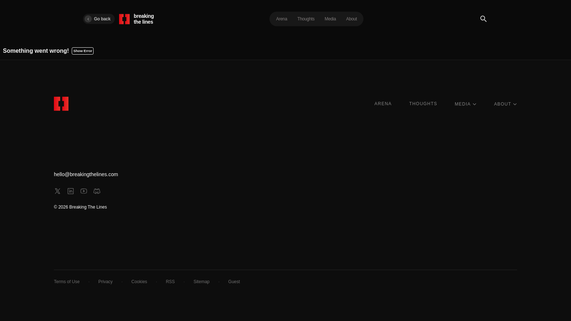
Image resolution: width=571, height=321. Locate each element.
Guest (234, 281)
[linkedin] (70, 191)
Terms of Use (67, 281)
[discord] (97, 191)
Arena (281, 18)
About (351, 18)
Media (330, 18)
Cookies (139, 281)
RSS (170, 281)
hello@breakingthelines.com (86, 174)
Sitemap (201, 281)
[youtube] (83, 191)
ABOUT (505, 104)
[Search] (483, 19)
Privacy (105, 281)
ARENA (382, 103)
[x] (57, 191)
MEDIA (466, 104)
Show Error (83, 51)
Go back (97, 19)
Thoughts (305, 18)
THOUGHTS (423, 103)
